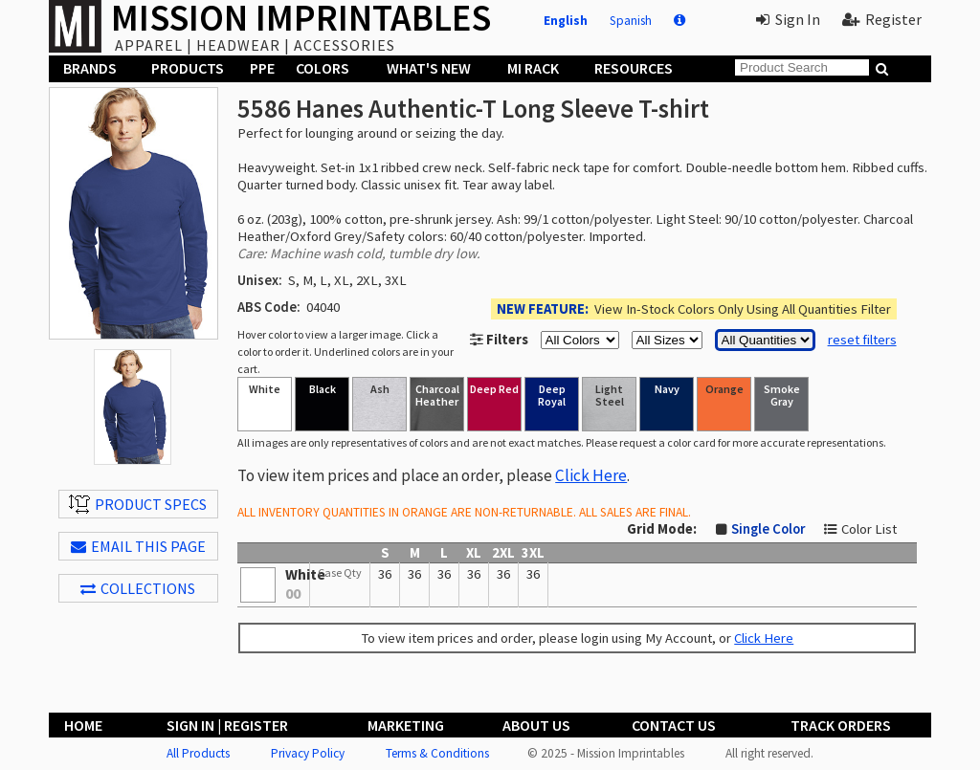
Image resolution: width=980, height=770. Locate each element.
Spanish (631, 20)
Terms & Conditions (437, 753)
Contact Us (674, 725)
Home (83, 725)
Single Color (768, 529)
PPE (262, 67)
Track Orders (841, 725)
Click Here (591, 475)
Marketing (406, 725)
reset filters (862, 339)
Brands (90, 67)
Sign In (788, 19)
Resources (633, 67)
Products (187, 67)
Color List (869, 529)
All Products (198, 753)
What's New (429, 67)
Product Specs (138, 504)
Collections (137, 588)
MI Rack (533, 67)
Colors (322, 67)
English (566, 20)
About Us (536, 725)
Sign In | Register (227, 725)
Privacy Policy (308, 753)
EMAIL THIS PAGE (138, 546)
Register (882, 19)
